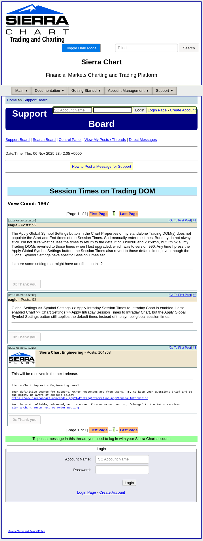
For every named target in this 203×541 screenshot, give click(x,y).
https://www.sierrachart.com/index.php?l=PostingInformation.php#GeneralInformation (80, 399)
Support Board (35, 101)
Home (12, 101)
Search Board (44, 140)
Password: (82, 471)
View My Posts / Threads (105, 140)
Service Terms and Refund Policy (26, 532)
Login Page (157, 111)
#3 (194, 348)
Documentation (47, 91)
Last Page (129, 214)
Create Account (183, 111)
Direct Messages (143, 140)
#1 (194, 221)
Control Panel (70, 140)
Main (19, 91)
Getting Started (84, 91)
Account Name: (78, 460)
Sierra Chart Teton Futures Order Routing (45, 408)
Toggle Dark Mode (81, 48)
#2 (194, 295)
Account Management (126, 91)
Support (162, 91)
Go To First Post (180, 221)
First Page (98, 214)
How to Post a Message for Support (101, 167)
